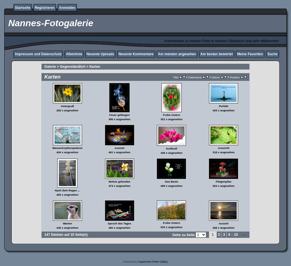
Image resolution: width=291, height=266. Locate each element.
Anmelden (67, 8)
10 (236, 235)
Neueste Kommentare (135, 54)
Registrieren (45, 8)
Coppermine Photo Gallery (153, 261)
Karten (94, 67)
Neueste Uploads (100, 54)
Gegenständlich (72, 67)
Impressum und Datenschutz (38, 54)
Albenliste (74, 54)
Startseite (22, 8)
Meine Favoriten (250, 54)
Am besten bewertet (216, 54)
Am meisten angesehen (177, 54)
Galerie (50, 67)
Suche (272, 54)
